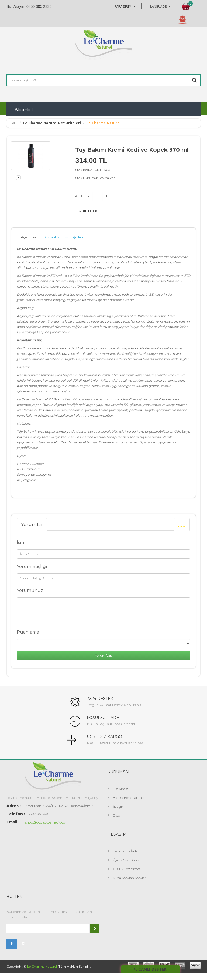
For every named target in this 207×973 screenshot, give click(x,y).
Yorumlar (32, 524)
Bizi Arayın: (15, 6)
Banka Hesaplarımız (128, 798)
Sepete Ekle (90, 211)
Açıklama (28, 237)
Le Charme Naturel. (42, 966)
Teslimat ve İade (125, 851)
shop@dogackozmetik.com (46, 822)
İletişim (119, 806)
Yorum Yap (103, 655)
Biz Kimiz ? (122, 789)
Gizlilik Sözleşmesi (127, 869)
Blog (116, 815)
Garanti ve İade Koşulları (64, 237)
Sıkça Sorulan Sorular (129, 878)
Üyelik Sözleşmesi (126, 860)
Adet (78, 196)
